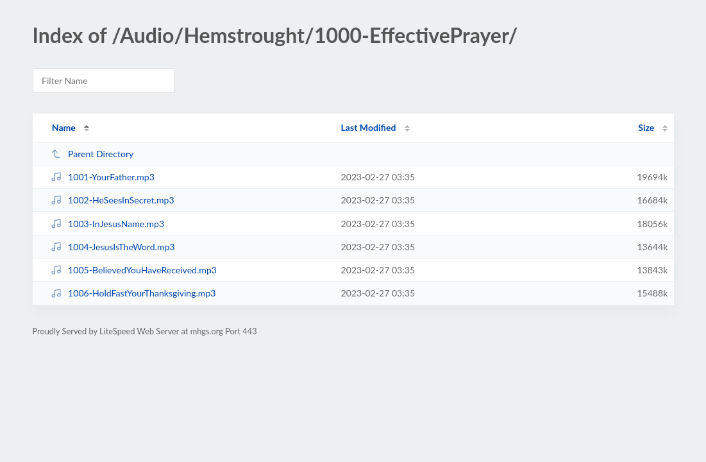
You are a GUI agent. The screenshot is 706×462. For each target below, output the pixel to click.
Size (646, 127)
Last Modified (368, 127)
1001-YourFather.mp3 (103, 176)
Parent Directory (92, 153)
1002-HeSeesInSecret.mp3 (112, 199)
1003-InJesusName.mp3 (108, 223)
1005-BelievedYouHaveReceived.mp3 (134, 269)
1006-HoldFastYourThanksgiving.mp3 (133, 292)
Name (64, 127)
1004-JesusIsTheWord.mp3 (113, 246)
